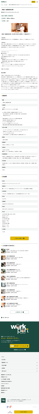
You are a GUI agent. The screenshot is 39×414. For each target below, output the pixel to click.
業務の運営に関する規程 (5, 388)
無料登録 (33, 1)
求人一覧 (5, 4)
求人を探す (4, 359)
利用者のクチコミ (4, 376)
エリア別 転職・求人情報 (5, 379)
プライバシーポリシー (5, 383)
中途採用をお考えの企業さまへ (6, 381)
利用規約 (2, 385)
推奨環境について (4, 390)
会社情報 (3, 368)
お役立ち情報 (4, 365)
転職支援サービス (5, 362)
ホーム (2, 4)
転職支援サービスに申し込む (6, 374)
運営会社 (3, 392)
